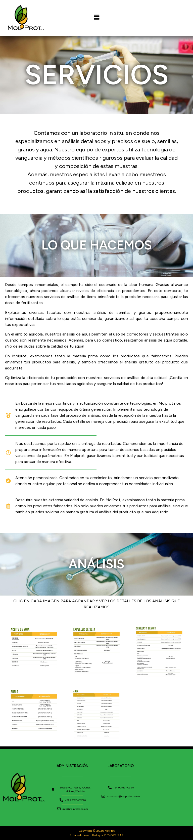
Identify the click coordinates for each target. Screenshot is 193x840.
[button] (96, 18)
